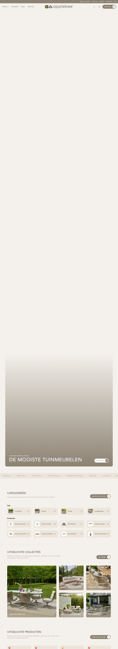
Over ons (94, 1)
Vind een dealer (85, 1)
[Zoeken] (94, 9)
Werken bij (109, 1)
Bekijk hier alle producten (101, 500)
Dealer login (110, 9)
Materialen (31, 9)
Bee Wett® (15, 9)
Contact (102, 1)
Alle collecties (102, 465)
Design (23, 9)
